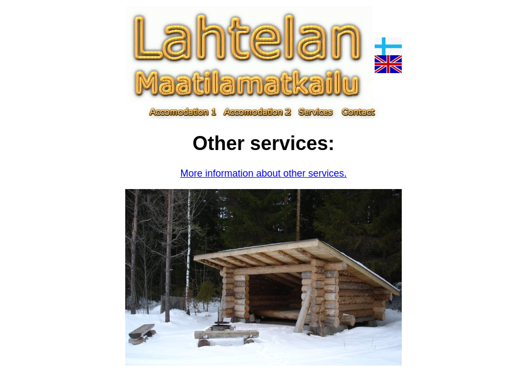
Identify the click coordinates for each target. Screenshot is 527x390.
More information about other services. (263, 173)
